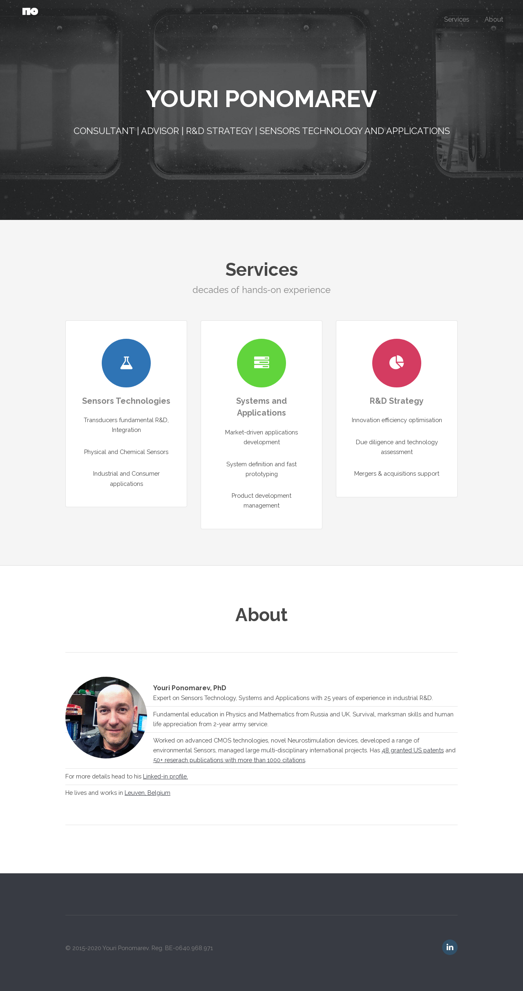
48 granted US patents (413, 750)
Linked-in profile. (165, 776)
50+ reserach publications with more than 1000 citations (229, 759)
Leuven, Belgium (147, 792)
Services (456, 19)
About (494, 19)
